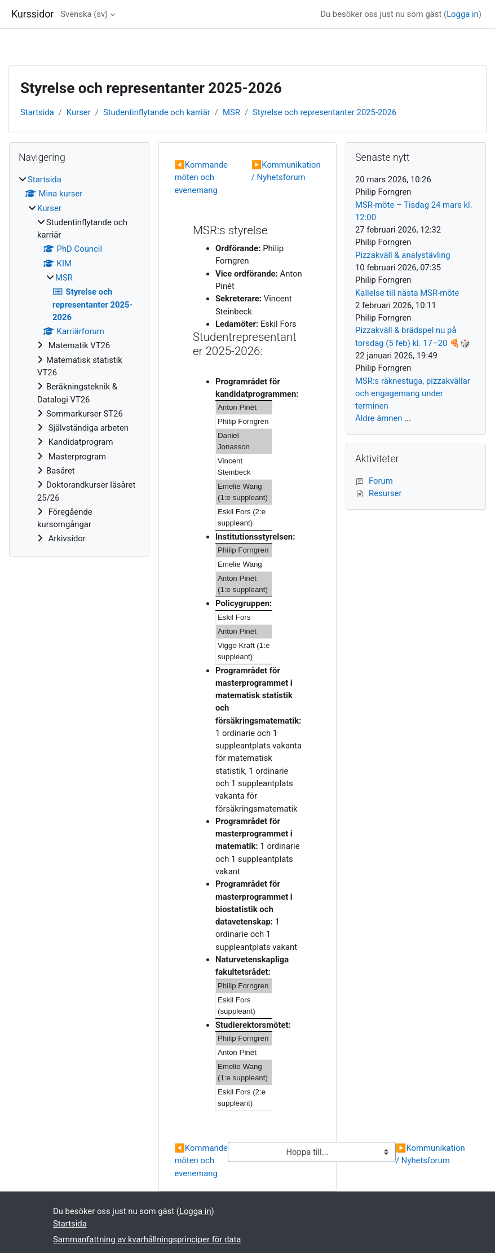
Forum (374, 481)
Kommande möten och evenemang (201, 177)
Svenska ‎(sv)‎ (84, 14)
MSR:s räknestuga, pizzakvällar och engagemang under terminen (412, 393)
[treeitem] (79, 359)
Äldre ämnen (378, 418)
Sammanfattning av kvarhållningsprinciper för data (147, 1239)
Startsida (37, 112)
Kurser (79, 112)
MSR (231, 112)
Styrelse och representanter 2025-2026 (324, 112)
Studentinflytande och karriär (156, 112)
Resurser (378, 493)
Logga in (463, 14)
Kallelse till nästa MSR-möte (407, 293)
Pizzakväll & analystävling (402, 255)
